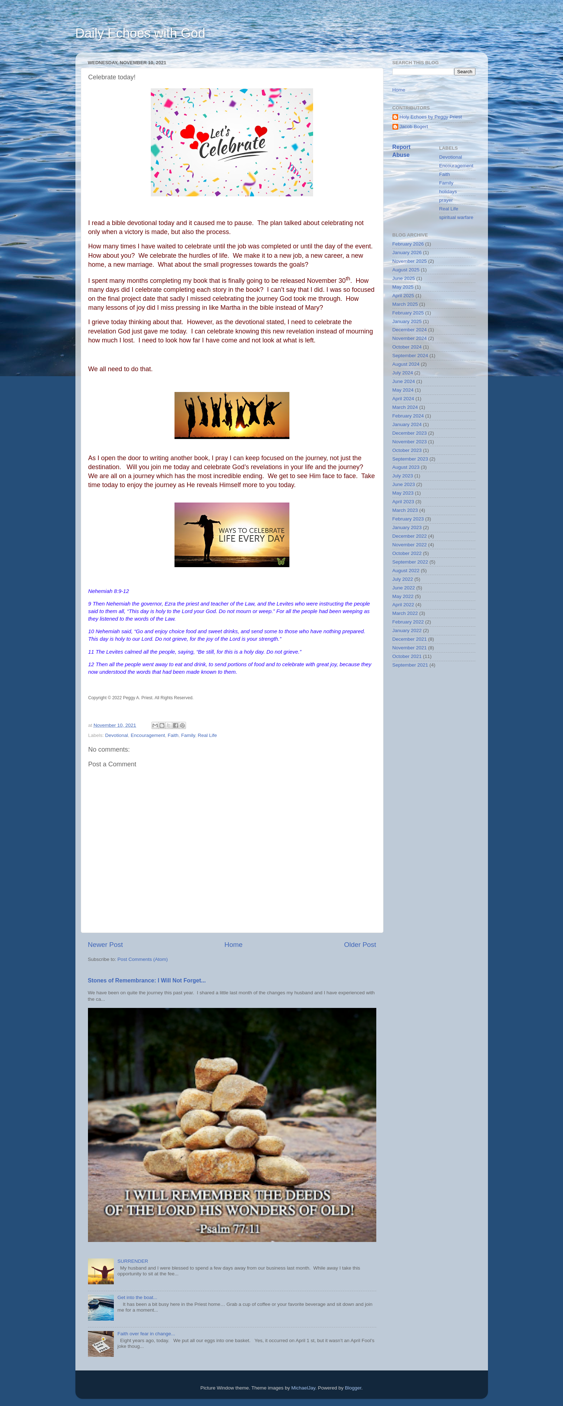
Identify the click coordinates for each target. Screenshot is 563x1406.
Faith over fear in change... (146, 1333)
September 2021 (410, 665)
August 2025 (406, 269)
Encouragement (148, 735)
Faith (173, 735)
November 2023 (409, 441)
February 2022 (408, 622)
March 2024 (405, 407)
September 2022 (410, 562)
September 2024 (410, 355)
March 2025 (405, 304)
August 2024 (406, 364)
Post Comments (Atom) (142, 959)
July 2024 (402, 372)
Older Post (360, 944)
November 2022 (409, 544)
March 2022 (405, 613)
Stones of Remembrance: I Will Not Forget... (147, 980)
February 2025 (408, 313)
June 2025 (403, 278)
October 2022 (407, 553)
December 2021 (409, 639)
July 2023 (402, 475)
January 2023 (407, 527)
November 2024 (409, 338)
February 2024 (408, 416)
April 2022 (403, 604)
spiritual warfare (456, 217)
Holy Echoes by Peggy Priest (431, 117)
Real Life (207, 735)
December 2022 (409, 536)
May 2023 (403, 493)
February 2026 (408, 244)
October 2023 (407, 450)
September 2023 (410, 459)
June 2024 (403, 381)
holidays (448, 191)
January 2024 (407, 424)
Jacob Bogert (414, 126)
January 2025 (407, 321)
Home (233, 944)
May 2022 (403, 596)
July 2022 (402, 579)
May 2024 (403, 390)
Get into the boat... (137, 1297)
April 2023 (403, 501)
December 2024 (409, 329)
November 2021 (409, 647)
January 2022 (407, 630)
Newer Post (105, 944)
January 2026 (407, 252)
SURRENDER (132, 1261)
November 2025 (409, 261)
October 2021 (407, 656)
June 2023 (403, 484)
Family (188, 735)
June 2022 (403, 587)
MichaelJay (303, 1388)
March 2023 (405, 510)
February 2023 (408, 519)
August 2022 (406, 570)
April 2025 (403, 295)
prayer (446, 200)
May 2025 (403, 287)
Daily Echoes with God (140, 33)
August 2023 (406, 467)
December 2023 (409, 433)
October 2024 (407, 347)
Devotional (116, 735)
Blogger (353, 1388)
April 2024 (403, 398)
